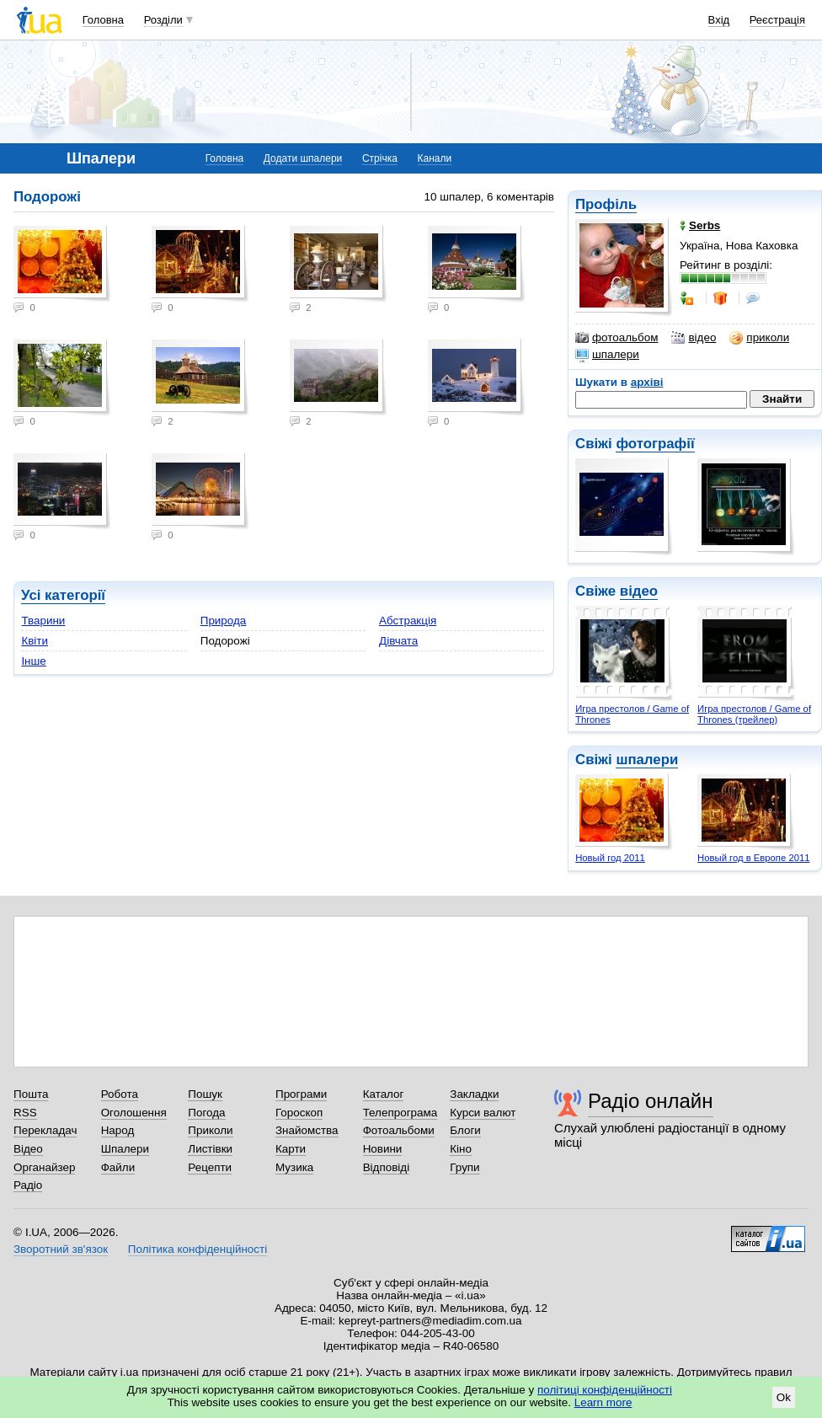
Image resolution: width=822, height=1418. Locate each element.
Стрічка (380, 158)
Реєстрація (777, 19)
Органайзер (44, 1167)
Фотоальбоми (399, 1130)
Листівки (210, 1148)
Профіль (606, 204)
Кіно (461, 1148)
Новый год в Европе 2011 (753, 858)
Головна (103, 19)
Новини (383, 1148)
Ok (784, 1397)
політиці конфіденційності (604, 1389)
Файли (118, 1167)
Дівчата (398, 640)
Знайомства (307, 1130)
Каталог (383, 1094)
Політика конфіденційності (197, 1249)
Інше (33, 661)
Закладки (474, 1094)
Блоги (465, 1130)
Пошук (205, 1094)
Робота (119, 1094)
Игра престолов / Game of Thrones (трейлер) (754, 714)
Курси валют (482, 1112)
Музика (294, 1167)
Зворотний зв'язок (60, 1249)
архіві (647, 382)
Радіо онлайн (650, 1100)
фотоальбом (616, 338)
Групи (464, 1167)
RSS (25, 1112)
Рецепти (210, 1167)
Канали (435, 158)
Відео (28, 1148)
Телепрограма (400, 1112)
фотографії (655, 444)
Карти (290, 1148)
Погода (206, 1112)
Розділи (163, 19)
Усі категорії (63, 595)
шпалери (607, 354)
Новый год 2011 (610, 858)
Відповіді (386, 1167)
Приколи (210, 1130)
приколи (759, 338)
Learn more (603, 1402)
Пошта (30, 1094)
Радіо (27, 1185)
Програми (301, 1094)
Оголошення (134, 1112)
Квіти (34, 640)
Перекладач (45, 1130)
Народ (118, 1130)
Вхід (719, 19)
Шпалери (125, 1148)
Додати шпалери (303, 158)
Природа (223, 620)
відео (693, 338)
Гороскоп (299, 1112)
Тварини (43, 620)
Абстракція (407, 620)
